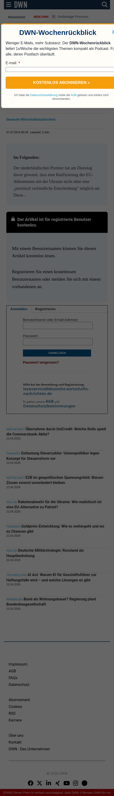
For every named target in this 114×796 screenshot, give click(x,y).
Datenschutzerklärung (44, 95)
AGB (74, 95)
